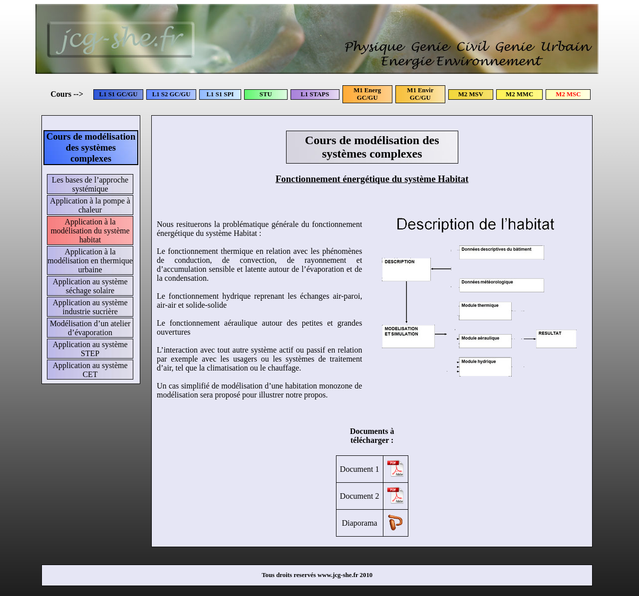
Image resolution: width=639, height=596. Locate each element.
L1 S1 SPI (220, 94)
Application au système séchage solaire (89, 286)
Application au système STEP (89, 349)
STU (266, 94)
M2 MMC (519, 94)
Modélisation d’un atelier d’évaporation (90, 328)
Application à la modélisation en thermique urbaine (90, 260)
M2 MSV (470, 94)
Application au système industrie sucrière (89, 307)
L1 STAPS (315, 94)
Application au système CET (89, 370)
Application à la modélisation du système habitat (89, 230)
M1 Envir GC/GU (420, 94)
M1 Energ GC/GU (367, 94)
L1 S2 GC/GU (171, 94)
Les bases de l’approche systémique (90, 184)
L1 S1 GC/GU (118, 94)
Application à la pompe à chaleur (90, 205)
